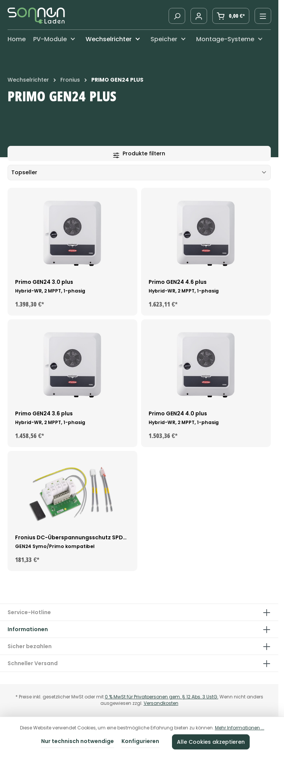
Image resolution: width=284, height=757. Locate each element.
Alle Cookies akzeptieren (211, 742)
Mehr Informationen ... (239, 727)
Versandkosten (161, 703)
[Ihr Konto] (199, 15)
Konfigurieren (140, 741)
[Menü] (263, 15)
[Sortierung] (139, 172)
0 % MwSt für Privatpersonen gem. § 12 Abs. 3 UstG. (161, 697)
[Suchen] (177, 15)
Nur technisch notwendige (77, 741)
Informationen (28, 629)
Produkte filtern (139, 153)
